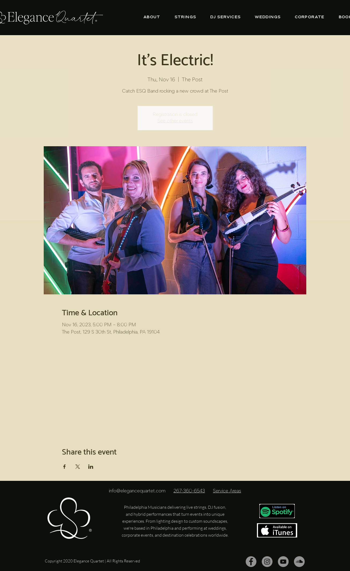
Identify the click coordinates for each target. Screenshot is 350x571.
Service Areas (227, 491)
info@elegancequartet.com (137, 491)
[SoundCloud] (299, 561)
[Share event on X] (77, 466)
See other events (175, 121)
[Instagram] (267, 561)
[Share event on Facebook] (64, 466)
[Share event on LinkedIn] (90, 466)
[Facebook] (251, 561)
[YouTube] (283, 561)
